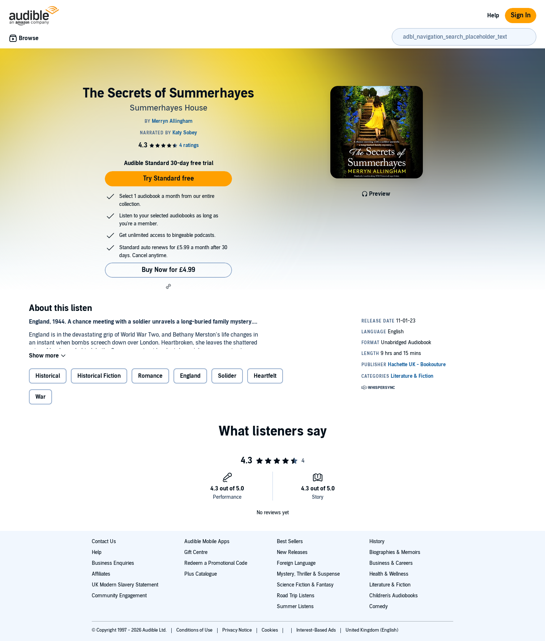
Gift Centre (195, 552)
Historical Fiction (99, 381)
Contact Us (104, 541)
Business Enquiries (113, 563)
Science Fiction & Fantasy (305, 585)
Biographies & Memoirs (394, 552)
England (190, 381)
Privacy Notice (237, 630)
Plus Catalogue (200, 574)
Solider (227, 381)
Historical (47, 381)
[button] (168, 286)
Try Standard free (168, 178)
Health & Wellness (388, 574)
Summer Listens (295, 606)
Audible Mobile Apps (206, 541)
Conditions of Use (195, 630)
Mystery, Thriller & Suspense (308, 574)
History (377, 541)
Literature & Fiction (390, 585)
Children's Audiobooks (393, 596)
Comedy (378, 606)
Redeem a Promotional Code (215, 563)
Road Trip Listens (295, 596)
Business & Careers (391, 563)
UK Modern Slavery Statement (125, 585)
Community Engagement (119, 596)
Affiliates (101, 574)
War (40, 402)
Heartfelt (265, 381)
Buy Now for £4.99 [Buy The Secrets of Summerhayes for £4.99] (168, 270)
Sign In (521, 15)
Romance (150, 381)
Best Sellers (290, 541)
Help (493, 15)
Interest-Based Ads (316, 630)
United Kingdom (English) (372, 630)
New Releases (292, 552)
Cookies (270, 630)
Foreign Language (296, 563)
